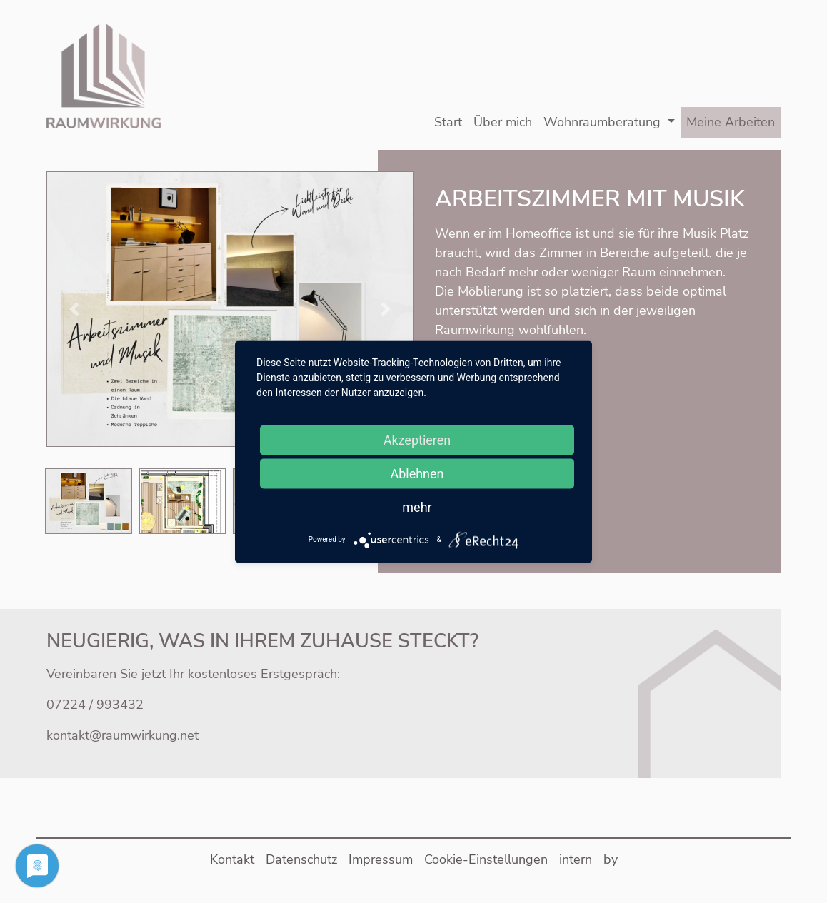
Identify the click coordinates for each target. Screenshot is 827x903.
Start (448, 122)
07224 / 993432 (95, 704)
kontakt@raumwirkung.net (122, 735)
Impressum (381, 859)
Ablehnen (416, 472)
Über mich (502, 122)
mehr (416, 506)
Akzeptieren (417, 439)
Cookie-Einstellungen (486, 859)
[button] (230, 307)
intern (575, 859)
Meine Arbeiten (730, 122)
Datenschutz (301, 859)
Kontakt (232, 859)
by (610, 859)
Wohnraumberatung (602, 122)
